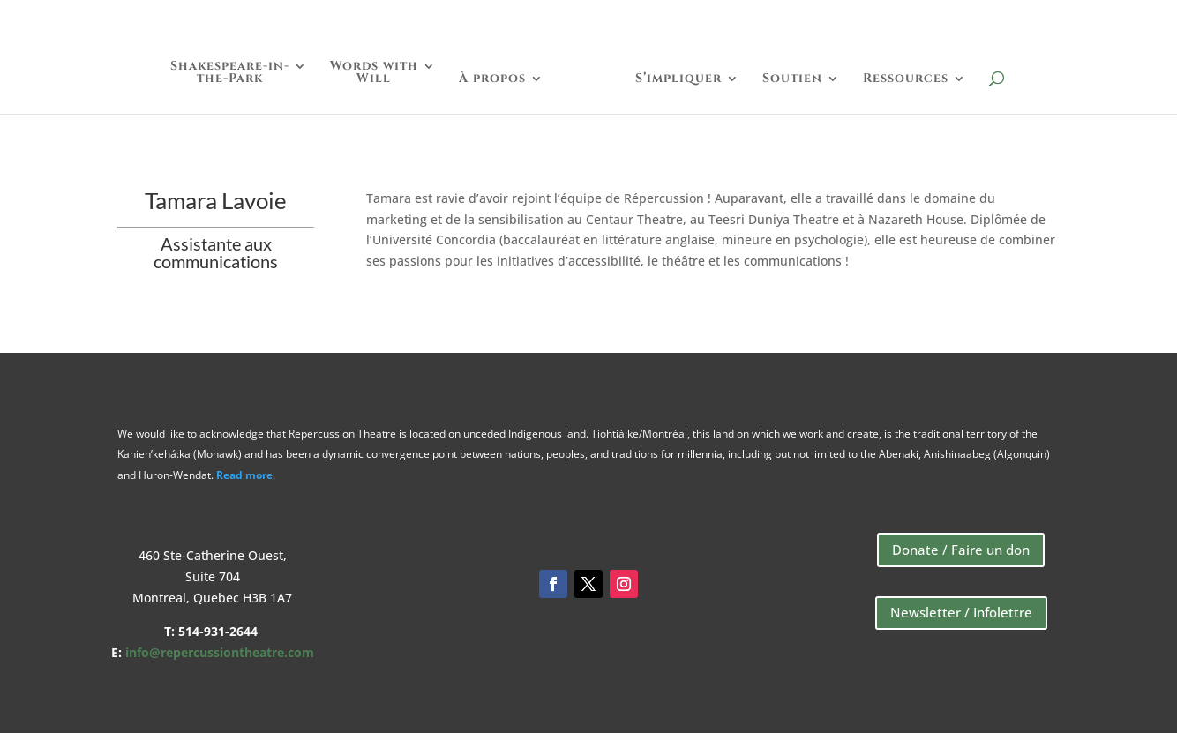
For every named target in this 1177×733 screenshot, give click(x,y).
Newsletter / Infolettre (961, 612)
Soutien (792, 79)
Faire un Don (896, 19)
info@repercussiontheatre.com (219, 652)
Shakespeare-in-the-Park (229, 73)
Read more (244, 474)
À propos (492, 79)
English (1114, 19)
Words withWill (374, 73)
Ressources (905, 79)
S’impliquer (678, 79)
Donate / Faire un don (961, 549)
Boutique (1017, 19)
